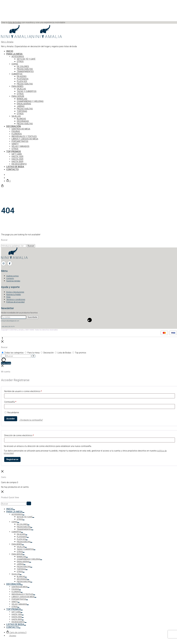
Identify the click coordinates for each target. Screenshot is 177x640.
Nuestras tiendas (13, 281)
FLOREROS (17, 134)
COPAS (15, 64)
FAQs (8, 297)
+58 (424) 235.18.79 (8, 326)
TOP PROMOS (13, 151)
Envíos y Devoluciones (15, 292)
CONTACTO (12, 169)
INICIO (9, 51)
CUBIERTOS (17, 74)
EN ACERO (21, 76)
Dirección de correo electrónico (19, 435)
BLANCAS (21, 118)
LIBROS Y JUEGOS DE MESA (25, 139)
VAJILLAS (21, 89)
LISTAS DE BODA (15, 166)
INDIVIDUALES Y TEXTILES (24, 136)
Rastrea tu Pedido (13, 294)
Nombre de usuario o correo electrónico (23, 391)
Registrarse (12, 459)
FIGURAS (16, 131)
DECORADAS (23, 121)
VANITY (15, 144)
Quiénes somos (12, 276)
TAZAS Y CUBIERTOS (26, 91)
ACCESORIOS (18, 56)
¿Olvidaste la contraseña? (31, 420)
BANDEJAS (22, 99)
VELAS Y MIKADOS (20, 146)
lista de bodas (14, 22)
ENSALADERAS (24, 104)
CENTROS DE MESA (21, 129)
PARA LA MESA (14, 54)
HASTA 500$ (17, 161)
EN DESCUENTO (19, 164)
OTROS (20, 61)
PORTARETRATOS (20, 141)
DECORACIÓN (13, 126)
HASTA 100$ (17, 156)
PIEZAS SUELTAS (25, 69)
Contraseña (10, 402)
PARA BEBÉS (17, 86)
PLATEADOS (22, 79)
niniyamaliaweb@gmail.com (10, 321)
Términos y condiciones (15, 299)
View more (6, 363)
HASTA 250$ (17, 159)
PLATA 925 (22, 81)
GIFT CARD (17, 154)
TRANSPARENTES (25, 71)
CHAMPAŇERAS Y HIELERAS (30, 101)
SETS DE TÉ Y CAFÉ (26, 59)
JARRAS (20, 106)
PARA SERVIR (18, 96)
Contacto (10, 278)
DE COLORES (23, 66)
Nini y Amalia (7, 42)
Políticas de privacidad (15, 302)
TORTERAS (22, 111)
